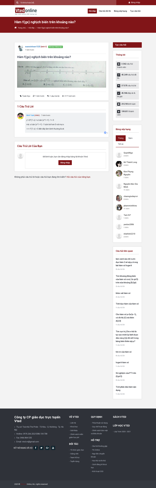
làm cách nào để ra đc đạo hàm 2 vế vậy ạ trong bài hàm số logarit (127, 262)
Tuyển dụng (74, 461)
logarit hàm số (122, 362)
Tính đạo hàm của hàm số (127, 304)
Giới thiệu (74, 430)
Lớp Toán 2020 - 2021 (122, 432)
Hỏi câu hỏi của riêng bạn (78, 177)
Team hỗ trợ (74, 457)
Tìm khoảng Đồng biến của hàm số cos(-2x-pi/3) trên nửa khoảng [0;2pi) (127, 279)
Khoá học (74, 427)
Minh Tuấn (30, 115)
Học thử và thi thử (99, 461)
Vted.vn (23, 484)
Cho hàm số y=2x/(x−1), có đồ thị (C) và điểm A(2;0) (126, 317)
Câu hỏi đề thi (105, 11)
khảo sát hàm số (123, 293)
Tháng (120, 138)
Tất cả (120, 144)
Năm (130, 138)
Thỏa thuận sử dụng (100, 423)
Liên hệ (73, 423)
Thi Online (96, 450)
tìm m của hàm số (123, 352)
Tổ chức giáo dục (77, 450)
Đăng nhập (134, 2)
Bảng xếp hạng (120, 11)
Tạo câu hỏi (135, 11)
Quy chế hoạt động (99, 427)
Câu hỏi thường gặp (99, 446)
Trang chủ (20, 28)
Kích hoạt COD (97, 471)
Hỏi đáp (92, 11)
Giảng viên (74, 454)
